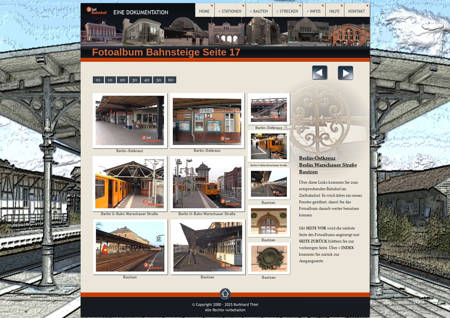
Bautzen (308, 171)
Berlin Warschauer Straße (328, 164)
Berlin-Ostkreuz (317, 157)
